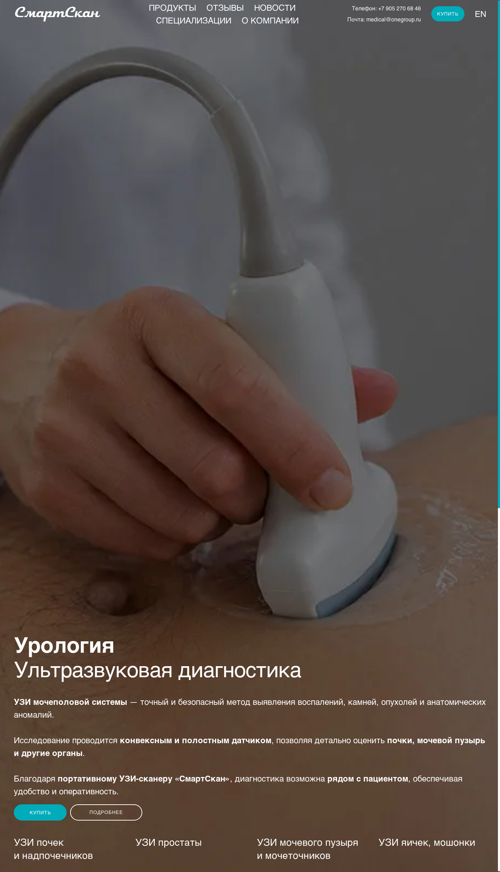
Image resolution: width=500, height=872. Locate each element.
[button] (40, 812)
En (480, 14)
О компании (270, 20)
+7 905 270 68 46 (399, 8)
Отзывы (225, 7)
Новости (275, 7)
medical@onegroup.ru (393, 19)
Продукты (172, 7)
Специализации (193, 20)
